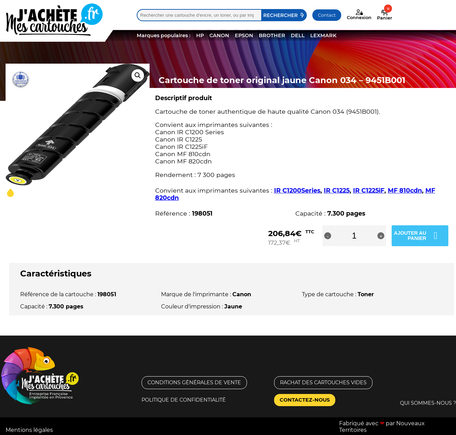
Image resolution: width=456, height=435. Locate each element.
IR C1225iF (368, 190)
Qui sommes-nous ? (428, 403)
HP (200, 35)
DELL (298, 35)
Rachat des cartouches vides (323, 382)
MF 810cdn (405, 190)
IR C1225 (337, 190)
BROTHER (272, 35)
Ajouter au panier (410, 235)
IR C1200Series (297, 190)
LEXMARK (323, 35)
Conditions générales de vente (194, 382)
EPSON (244, 35)
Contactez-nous (305, 400)
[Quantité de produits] (355, 235)
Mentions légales (29, 430)
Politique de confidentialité (184, 400)
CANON (219, 35)
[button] (137, 75)
